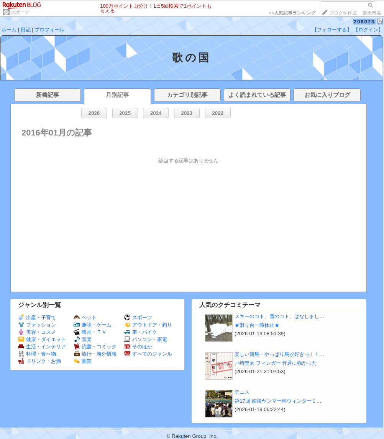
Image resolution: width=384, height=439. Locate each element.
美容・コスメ (37, 332)
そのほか (138, 346)
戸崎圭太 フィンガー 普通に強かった (276, 363)
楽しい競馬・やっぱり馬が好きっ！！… (279, 354)
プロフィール (49, 30)
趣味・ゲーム (93, 325)
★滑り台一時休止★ (257, 325)
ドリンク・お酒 (39, 361)
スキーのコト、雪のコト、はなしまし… (279, 316)
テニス (242, 392)
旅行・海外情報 (95, 354)
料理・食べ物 (37, 354)
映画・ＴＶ (90, 332)
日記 (26, 30)
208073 (364, 21)
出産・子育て (37, 317)
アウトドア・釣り (148, 325)
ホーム (9, 30)
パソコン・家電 (145, 339)
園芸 (83, 361)
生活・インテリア (42, 346)
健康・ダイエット (42, 339)
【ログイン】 (368, 30)
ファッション (37, 325)
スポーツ (20, 12)
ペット (85, 317)
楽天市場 (372, 13)
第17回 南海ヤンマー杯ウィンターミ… (278, 401)
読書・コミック (95, 346)
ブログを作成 (343, 13)
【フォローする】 (332, 30)
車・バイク (140, 332)
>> (292, 13)
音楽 (83, 339)
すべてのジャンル (148, 354)
